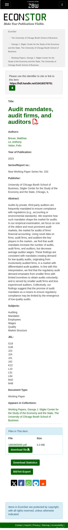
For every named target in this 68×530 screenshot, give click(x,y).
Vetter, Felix (14, 145)
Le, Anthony (15, 141)
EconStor (12, 31)
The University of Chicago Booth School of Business (34, 38)
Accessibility (57, 525)
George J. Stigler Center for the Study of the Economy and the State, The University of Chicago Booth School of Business (33, 48)
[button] (14, 483)
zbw (33, 5)
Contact (18, 525)
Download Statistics (25, 462)
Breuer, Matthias (17, 138)
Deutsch (60, 528)
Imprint (27, 525)
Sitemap (46, 525)
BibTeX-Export (22, 471)
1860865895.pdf (17, 444)
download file (20, 449)
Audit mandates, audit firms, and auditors (30, 115)
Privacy (36, 525)
